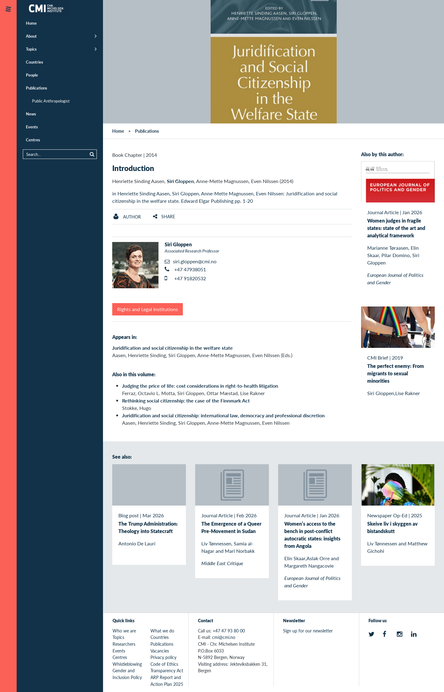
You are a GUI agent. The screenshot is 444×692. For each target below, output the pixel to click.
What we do (162, 630)
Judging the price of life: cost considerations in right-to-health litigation (200, 385)
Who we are (124, 630)
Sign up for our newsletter (308, 630)
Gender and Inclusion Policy (127, 673)
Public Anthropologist (51, 101)
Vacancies (159, 651)
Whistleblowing (127, 664)
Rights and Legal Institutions (147, 309)
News (31, 114)
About (31, 36)
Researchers (124, 644)
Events (32, 127)
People (32, 75)
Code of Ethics (164, 664)
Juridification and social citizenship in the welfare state (172, 347)
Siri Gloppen (180, 181)
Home (31, 23)
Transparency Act (166, 670)
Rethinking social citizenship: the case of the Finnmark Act (186, 400)
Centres (33, 140)
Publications (36, 88)
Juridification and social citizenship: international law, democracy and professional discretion (223, 415)
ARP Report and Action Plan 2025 (166, 680)
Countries (34, 62)
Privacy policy (163, 657)
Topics (31, 49)
